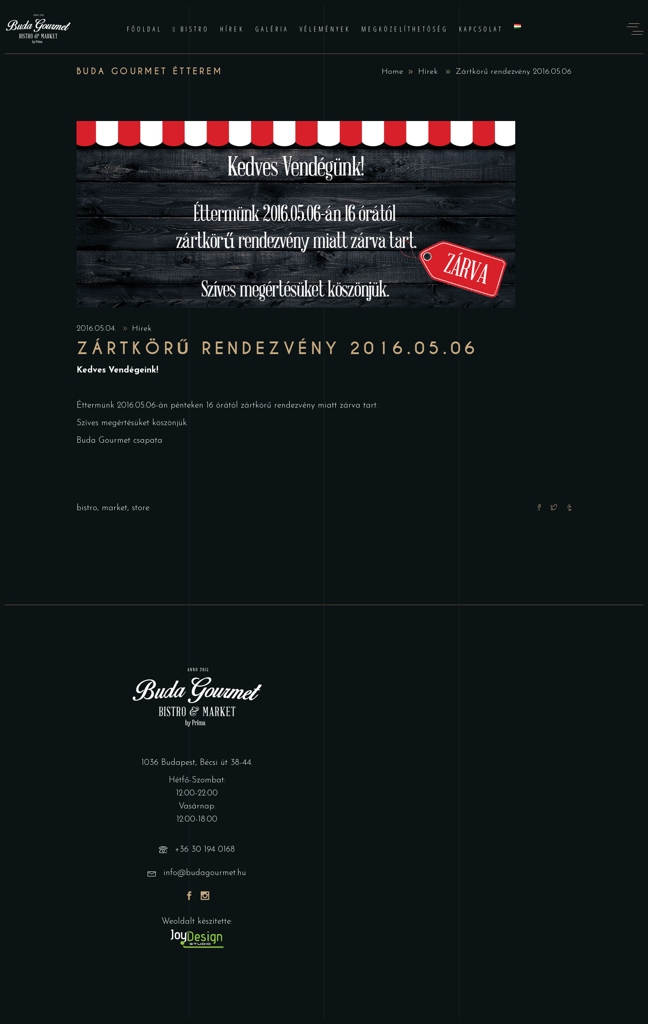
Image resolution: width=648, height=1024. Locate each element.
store (140, 508)
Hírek (428, 71)
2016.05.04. (97, 328)
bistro (86, 508)
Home (392, 71)
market (114, 508)
